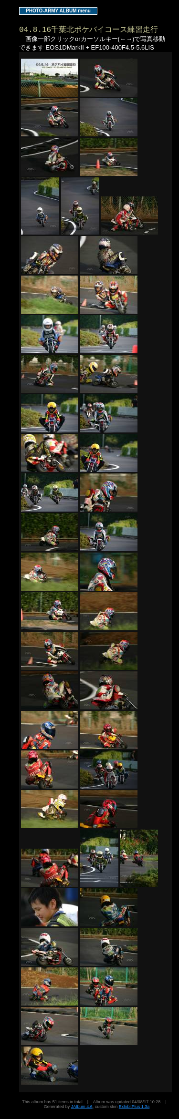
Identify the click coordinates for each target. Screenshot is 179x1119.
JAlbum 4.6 (82, 1107)
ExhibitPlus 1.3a (134, 1107)
